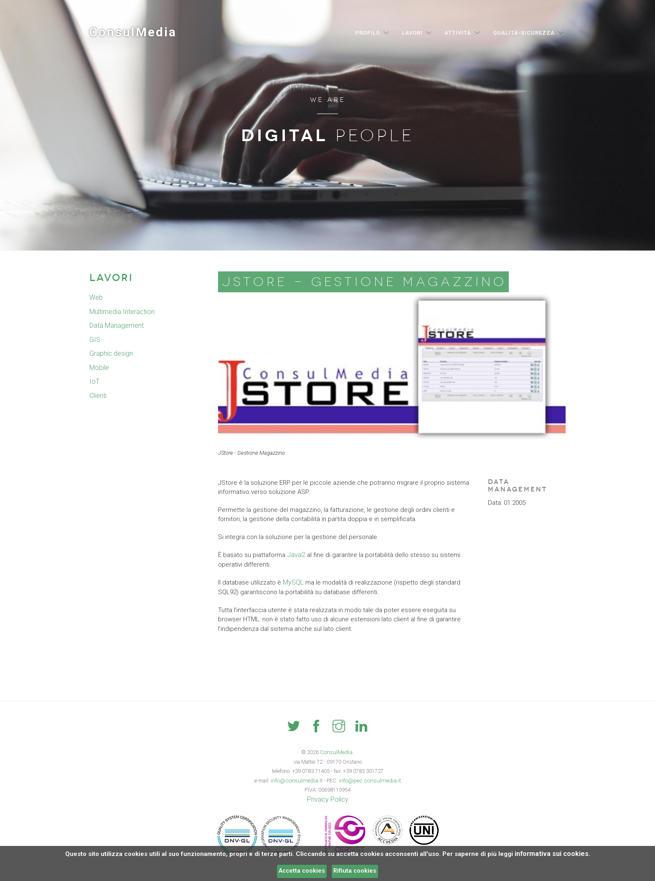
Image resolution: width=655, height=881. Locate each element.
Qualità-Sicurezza (524, 33)
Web (95, 297)
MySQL (292, 581)
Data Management (115, 325)
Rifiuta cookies (354, 870)
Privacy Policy (327, 798)
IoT (93, 381)
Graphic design (110, 353)
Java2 (295, 554)
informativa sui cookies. (552, 854)
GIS (94, 340)
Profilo (367, 33)
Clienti (98, 396)
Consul (133, 32)
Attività (457, 33)
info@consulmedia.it (299, 779)
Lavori (412, 33)
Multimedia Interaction (120, 312)
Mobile (98, 368)
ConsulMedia (336, 751)
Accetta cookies (302, 870)
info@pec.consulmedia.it (367, 779)
